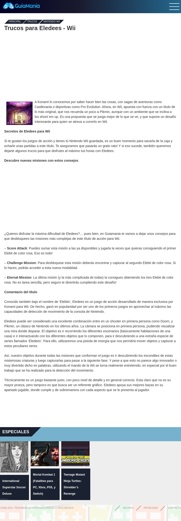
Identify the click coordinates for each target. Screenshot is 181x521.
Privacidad (151, 508)
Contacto (174, 508)
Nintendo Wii (51, 22)
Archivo (128, 508)
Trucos (32, 22)
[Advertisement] (90, 65)
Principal (15, 22)
